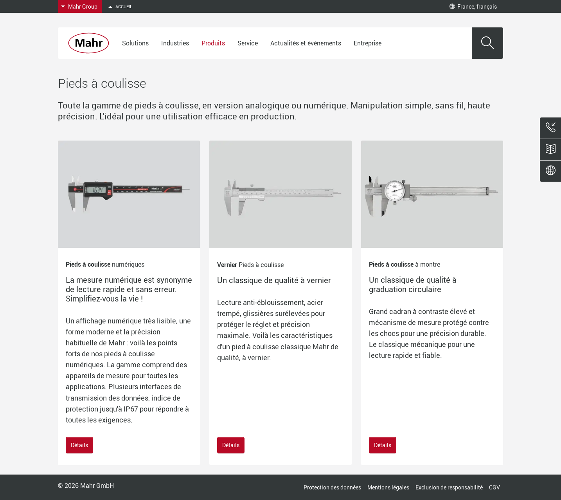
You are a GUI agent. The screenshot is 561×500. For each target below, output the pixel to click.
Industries (175, 43)
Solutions (135, 43)
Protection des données (332, 487)
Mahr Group (82, 6)
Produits (213, 43)
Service (247, 43)
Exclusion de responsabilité (449, 487)
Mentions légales (388, 487)
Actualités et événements (305, 43)
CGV (494, 487)
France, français (473, 6)
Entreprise (367, 43)
